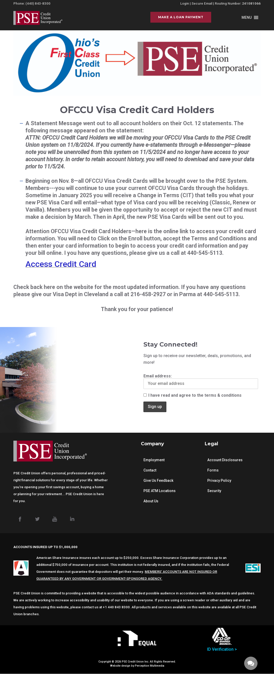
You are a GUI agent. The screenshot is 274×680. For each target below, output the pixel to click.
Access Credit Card (60, 264)
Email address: (200, 381)
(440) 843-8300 (37, 3)
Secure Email (202, 3)
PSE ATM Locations (159, 491)
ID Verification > (222, 649)
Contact (149, 470)
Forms (213, 470)
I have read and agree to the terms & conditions (192, 395)
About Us (150, 501)
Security (214, 491)
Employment (154, 460)
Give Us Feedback (158, 480)
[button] (247, 17)
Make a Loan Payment (180, 17)
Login (184, 3)
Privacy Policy (219, 480)
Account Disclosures (225, 460)
